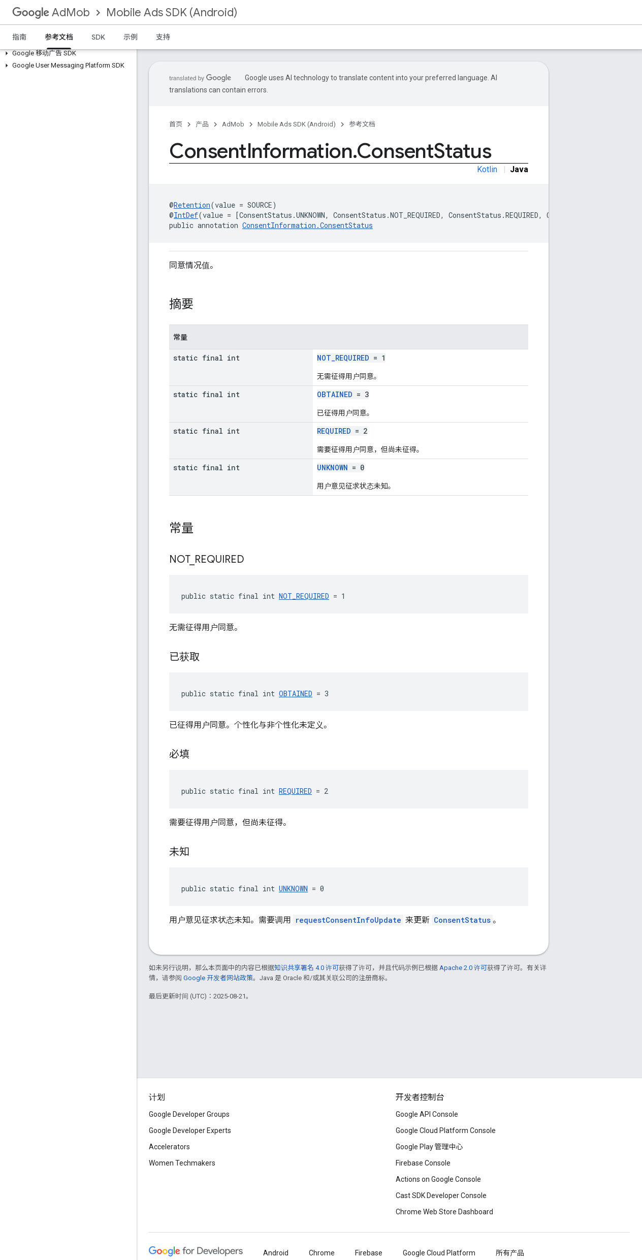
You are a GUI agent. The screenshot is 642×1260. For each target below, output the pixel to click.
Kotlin (487, 169)
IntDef (186, 215)
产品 (202, 124)
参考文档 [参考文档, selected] (59, 37)
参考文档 (362, 124)
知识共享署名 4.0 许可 (306, 968)
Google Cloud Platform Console (446, 1130)
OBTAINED (334, 394)
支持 (163, 37)
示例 (130, 37)
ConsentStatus (462, 920)
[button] (66, 53)
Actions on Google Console (438, 1179)
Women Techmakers (182, 1163)
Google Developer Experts (190, 1130)
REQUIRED (334, 431)
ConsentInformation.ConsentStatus (307, 225)
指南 (19, 37)
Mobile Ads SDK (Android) (171, 12)
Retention (192, 205)
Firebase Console (423, 1163)
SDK (98, 37)
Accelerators (169, 1147)
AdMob (51, 12)
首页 (175, 124)
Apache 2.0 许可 (463, 968)
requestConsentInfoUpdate (348, 920)
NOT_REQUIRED (343, 358)
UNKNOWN (332, 467)
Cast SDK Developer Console (441, 1195)
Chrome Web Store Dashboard (444, 1212)
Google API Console (427, 1114)
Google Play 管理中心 (429, 1147)
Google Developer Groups (189, 1114)
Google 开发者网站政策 (218, 978)
